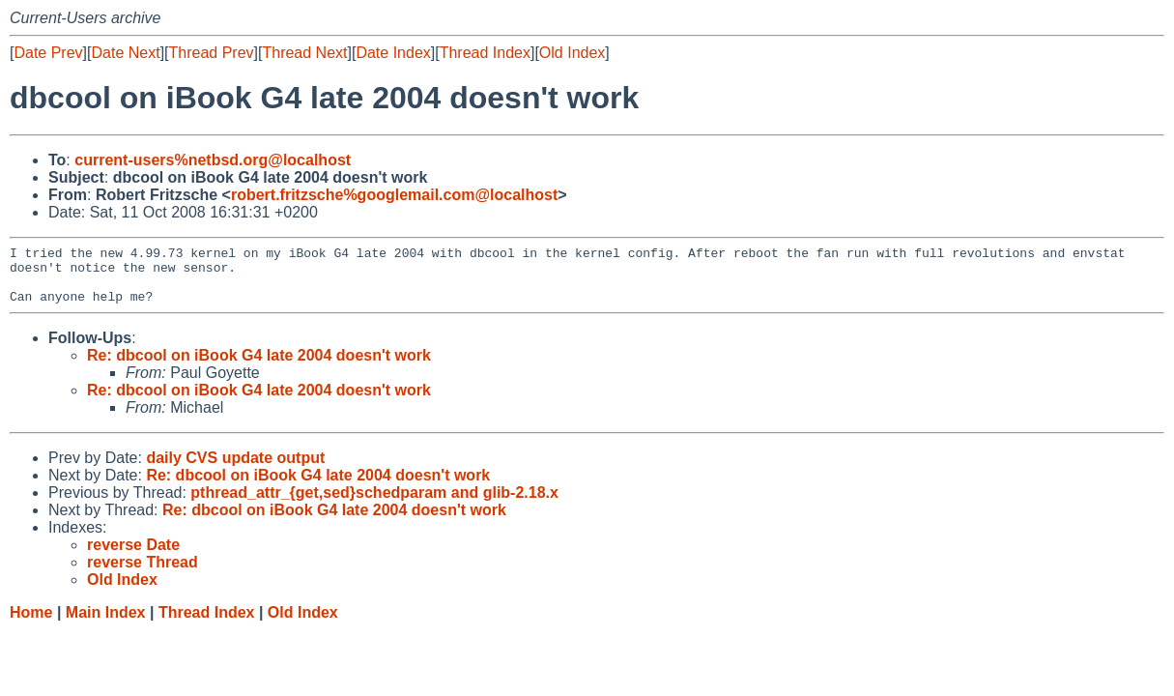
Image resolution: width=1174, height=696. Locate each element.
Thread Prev (211, 52)
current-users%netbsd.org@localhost (212, 160)
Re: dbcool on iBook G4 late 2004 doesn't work (259, 367)
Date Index (393, 52)
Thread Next (304, 52)
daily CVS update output (235, 469)
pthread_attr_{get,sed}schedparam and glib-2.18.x (374, 504)
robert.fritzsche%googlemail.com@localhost (394, 195)
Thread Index (485, 52)
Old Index (572, 52)
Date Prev (48, 52)
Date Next (125, 52)
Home (31, 624)
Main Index (106, 624)
